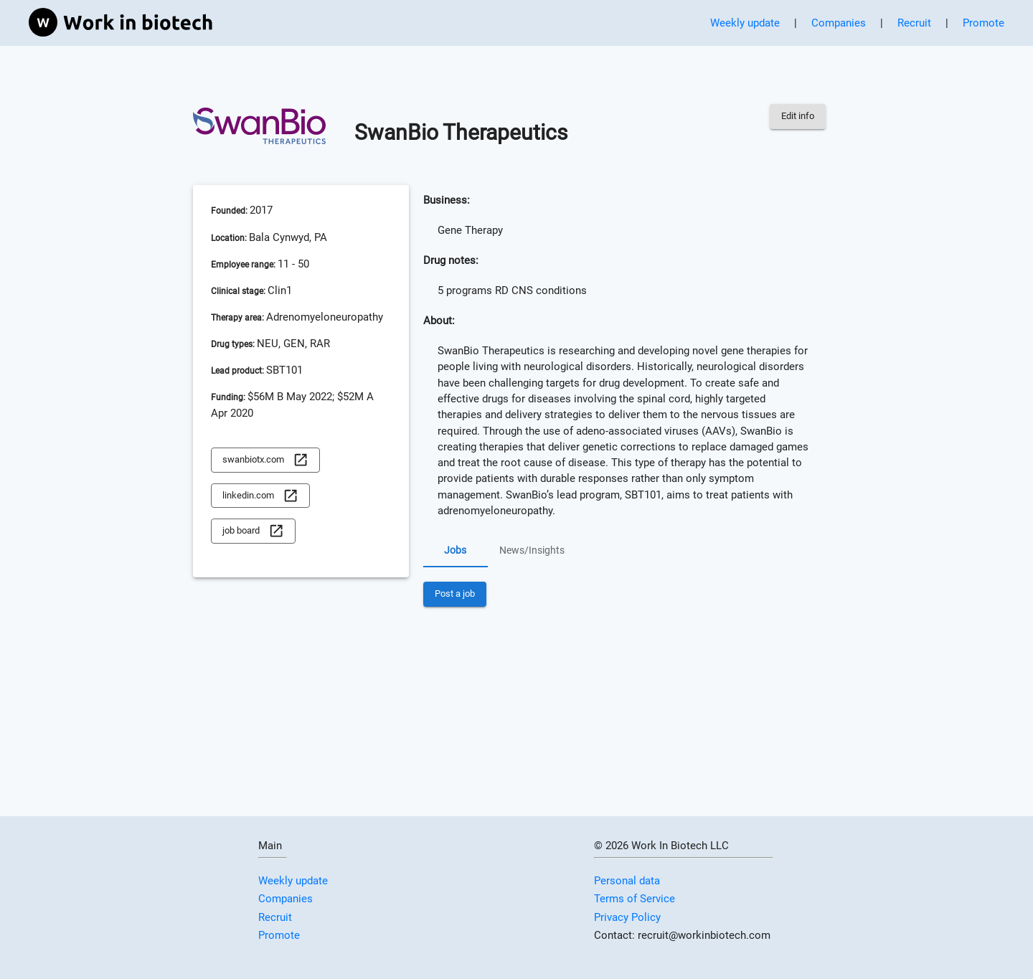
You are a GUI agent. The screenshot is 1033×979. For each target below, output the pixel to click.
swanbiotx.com (265, 460)
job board (253, 531)
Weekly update (745, 22)
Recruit (914, 22)
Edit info (798, 116)
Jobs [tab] (455, 550)
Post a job (454, 594)
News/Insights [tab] (532, 550)
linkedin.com (260, 496)
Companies (838, 22)
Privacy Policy (627, 917)
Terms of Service (634, 898)
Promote (983, 22)
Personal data (627, 880)
